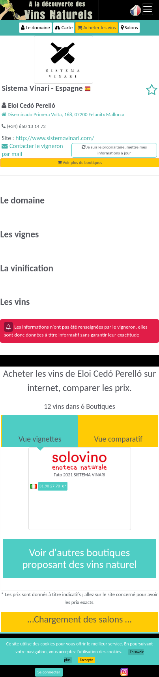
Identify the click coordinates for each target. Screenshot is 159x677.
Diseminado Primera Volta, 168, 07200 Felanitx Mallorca (63, 114)
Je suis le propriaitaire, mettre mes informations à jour (114, 150)
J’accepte (86, 660)
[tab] (40, 431)
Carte (64, 27)
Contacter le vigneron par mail (32, 150)
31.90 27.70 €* (52, 486)
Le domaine (35, 27)
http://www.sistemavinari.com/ (54, 138)
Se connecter (48, 672)
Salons (129, 27)
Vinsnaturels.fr (49, 10)
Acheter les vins (96, 27)
